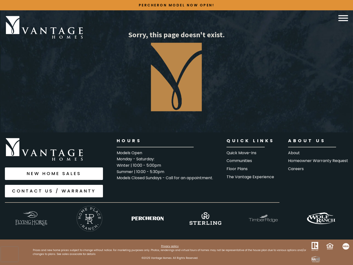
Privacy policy (170, 246)
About (294, 153)
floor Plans (237, 169)
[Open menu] (343, 18)
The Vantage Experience (250, 177)
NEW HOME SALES (54, 173)
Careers (296, 169)
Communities (239, 161)
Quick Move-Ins (241, 153)
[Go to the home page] (44, 27)
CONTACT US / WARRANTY (54, 191)
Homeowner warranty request (318, 161)
